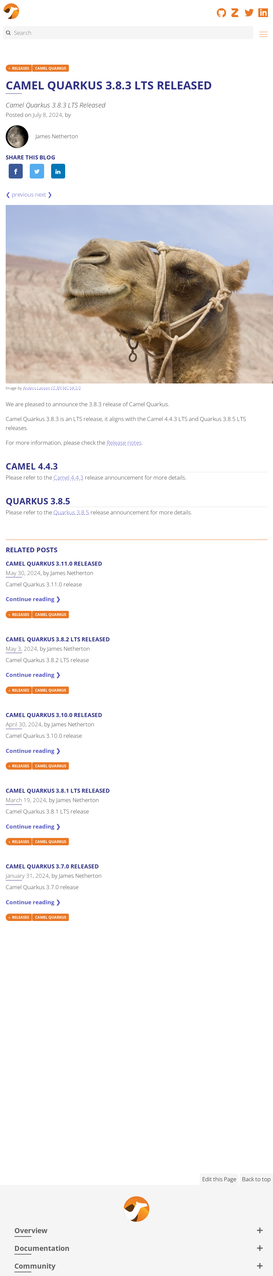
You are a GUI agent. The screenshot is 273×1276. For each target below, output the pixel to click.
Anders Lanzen (36, 388)
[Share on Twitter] (37, 171)
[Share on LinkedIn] (58, 171)
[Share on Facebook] (16, 171)
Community (34, 1266)
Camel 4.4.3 (68, 477)
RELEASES (20, 68)
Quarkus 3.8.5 (71, 512)
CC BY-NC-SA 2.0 (66, 388)
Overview (30, 1230)
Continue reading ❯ (33, 599)
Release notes (124, 442)
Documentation (42, 1248)
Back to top (256, 1179)
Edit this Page (219, 1179)
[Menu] (261, 33)
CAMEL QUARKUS (50, 68)
